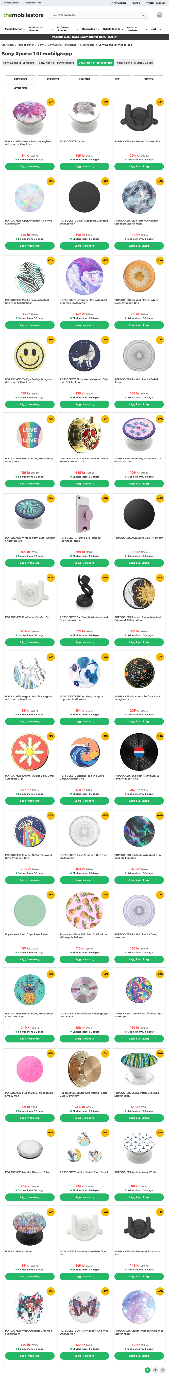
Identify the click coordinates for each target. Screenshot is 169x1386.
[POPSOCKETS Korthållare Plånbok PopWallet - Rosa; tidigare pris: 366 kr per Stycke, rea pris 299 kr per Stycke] (84, 519)
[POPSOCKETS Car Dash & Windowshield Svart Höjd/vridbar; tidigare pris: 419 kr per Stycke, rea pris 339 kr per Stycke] (84, 599)
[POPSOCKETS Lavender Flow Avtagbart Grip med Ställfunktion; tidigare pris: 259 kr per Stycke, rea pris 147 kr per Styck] (84, 282)
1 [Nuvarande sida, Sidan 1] (147, 1370)
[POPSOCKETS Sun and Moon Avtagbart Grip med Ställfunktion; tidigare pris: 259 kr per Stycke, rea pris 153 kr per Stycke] (139, 599)
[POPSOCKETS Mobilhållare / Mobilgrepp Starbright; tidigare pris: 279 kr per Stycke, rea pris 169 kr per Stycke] (139, 995)
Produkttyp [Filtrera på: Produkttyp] (52, 78)
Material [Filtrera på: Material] (148, 78)
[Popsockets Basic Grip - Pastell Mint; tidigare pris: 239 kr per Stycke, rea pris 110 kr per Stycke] (29, 916)
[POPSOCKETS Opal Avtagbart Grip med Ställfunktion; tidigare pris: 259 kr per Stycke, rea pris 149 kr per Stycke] (29, 202)
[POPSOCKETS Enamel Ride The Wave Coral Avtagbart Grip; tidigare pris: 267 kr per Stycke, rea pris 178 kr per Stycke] (84, 757)
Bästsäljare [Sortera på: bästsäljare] (20, 78)
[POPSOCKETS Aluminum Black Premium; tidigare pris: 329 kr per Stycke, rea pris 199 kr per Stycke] (139, 519)
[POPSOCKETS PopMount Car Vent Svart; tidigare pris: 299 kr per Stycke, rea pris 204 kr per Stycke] (139, 123)
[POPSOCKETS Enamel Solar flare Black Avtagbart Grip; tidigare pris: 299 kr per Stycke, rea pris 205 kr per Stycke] (139, 678)
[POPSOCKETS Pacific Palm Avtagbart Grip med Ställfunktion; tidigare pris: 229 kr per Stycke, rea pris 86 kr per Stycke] (29, 282)
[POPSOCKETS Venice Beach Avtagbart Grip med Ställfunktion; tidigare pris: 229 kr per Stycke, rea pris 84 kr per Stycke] (29, 123)
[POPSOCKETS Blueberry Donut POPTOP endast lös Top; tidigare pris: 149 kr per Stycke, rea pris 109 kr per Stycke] (139, 440)
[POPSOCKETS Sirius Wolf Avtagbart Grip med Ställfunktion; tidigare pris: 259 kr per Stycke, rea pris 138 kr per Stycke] (84, 361)
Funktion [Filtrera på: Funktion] (84, 78)
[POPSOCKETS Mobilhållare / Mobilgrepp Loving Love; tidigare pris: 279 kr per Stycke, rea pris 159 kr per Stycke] (29, 440)
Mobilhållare (87, 44)
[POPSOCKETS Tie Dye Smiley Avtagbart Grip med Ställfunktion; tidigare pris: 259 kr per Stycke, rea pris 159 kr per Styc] (29, 361)
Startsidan (8, 44)
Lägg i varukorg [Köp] (30, 166)
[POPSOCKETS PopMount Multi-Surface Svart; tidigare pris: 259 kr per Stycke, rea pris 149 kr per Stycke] (139, 1233)
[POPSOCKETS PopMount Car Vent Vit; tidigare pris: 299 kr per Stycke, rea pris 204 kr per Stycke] (29, 599)
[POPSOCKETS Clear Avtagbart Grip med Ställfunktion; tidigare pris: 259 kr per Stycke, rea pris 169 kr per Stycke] (84, 837)
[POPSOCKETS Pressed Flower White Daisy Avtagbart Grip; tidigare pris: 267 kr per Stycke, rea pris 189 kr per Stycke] (139, 282)
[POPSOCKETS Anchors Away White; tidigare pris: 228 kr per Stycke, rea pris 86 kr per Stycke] (139, 1154)
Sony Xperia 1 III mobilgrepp (115, 44)
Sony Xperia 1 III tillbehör (62, 44)
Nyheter (150, 3)
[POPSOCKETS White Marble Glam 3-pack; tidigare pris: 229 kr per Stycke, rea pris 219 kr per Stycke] (84, 1154)
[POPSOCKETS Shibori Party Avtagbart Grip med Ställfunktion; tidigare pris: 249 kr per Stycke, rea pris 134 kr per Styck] (84, 678)
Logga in (160, 3)
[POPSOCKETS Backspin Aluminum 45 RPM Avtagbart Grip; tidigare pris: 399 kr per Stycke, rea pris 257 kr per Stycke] (139, 757)
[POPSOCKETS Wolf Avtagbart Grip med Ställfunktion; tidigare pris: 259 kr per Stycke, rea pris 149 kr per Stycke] (29, 1312)
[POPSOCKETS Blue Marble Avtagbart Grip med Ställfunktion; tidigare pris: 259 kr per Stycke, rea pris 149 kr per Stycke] (139, 202)
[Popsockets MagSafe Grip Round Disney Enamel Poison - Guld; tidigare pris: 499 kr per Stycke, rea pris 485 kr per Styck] (84, 440)
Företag (136, 3)
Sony (41, 44)
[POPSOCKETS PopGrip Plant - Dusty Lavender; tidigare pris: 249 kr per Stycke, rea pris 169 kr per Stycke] (139, 916)
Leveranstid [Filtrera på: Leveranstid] (21, 87)
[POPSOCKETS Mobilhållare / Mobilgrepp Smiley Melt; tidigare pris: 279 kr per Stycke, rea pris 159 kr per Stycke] (29, 1074)
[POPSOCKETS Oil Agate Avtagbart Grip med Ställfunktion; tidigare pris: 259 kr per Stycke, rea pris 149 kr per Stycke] (139, 837)
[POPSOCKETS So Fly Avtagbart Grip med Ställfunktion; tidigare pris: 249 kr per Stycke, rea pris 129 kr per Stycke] (84, 1312)
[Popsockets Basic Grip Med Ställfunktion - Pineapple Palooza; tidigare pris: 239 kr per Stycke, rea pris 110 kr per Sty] (84, 916)
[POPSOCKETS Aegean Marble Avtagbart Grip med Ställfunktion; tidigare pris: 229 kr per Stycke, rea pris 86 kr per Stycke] (29, 678)
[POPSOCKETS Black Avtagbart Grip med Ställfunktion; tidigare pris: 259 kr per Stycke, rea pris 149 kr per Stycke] (84, 202)
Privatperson (119, 3)
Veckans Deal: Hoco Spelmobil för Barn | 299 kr (84, 37)
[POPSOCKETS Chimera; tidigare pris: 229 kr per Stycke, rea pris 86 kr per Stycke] (29, 1233)
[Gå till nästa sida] (163, 1370)
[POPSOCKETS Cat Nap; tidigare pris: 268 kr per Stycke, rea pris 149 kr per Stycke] (84, 123)
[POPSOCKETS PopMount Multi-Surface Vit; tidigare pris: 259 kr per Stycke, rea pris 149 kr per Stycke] (84, 1233)
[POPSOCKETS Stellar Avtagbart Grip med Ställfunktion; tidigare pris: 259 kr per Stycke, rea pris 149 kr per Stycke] (139, 1312)
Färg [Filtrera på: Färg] (116, 78)
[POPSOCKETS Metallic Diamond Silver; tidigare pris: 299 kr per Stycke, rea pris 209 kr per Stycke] (29, 1154)
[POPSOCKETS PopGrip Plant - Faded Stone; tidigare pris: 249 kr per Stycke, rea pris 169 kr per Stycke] (139, 361)
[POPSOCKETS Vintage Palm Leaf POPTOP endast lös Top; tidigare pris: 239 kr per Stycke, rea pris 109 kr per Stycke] (29, 519)
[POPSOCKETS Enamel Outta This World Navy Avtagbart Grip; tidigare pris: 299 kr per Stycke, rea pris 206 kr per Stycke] (29, 837)
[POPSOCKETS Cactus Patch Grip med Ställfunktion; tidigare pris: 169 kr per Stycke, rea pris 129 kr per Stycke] (139, 1074)
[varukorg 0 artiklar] (160, 14)
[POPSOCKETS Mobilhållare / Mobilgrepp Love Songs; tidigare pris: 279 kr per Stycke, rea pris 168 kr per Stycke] (84, 995)
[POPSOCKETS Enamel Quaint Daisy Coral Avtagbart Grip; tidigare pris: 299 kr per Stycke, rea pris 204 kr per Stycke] (29, 757)
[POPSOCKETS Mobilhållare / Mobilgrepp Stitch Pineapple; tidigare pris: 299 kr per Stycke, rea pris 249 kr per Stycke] (29, 995)
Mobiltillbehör (26, 44)
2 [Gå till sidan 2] (155, 1370)
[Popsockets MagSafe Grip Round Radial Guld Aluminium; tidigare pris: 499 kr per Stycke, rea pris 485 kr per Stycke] (84, 1074)
